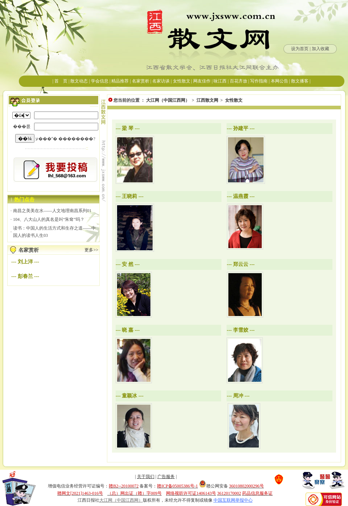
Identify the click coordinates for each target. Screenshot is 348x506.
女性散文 (234, 100)
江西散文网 (207, 100)
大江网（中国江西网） (168, 100)
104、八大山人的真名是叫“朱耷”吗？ (48, 219)
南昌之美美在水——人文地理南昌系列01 (52, 210)
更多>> (91, 249)
